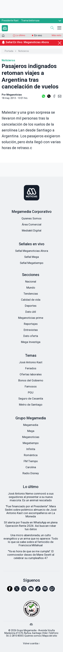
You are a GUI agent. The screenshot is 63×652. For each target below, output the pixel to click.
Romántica (30, 455)
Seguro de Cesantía (30, 398)
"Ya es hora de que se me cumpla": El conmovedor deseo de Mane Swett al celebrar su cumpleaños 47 (30, 555)
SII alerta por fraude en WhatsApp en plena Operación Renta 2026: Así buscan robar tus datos (30, 526)
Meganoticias (30, 437)
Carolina (31, 467)
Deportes (30, 305)
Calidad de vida (30, 299)
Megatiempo (31, 443)
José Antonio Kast (30, 362)
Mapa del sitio (50, 635)
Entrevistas (31, 330)
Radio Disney (31, 473)
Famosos (31, 386)
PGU (30, 392)
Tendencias (31, 293)
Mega (30, 431)
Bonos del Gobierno (30, 380)
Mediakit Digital (31, 230)
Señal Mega (31, 257)
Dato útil (30, 311)
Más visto (56, 35)
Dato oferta (30, 336)
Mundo (30, 287)
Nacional (30, 281)
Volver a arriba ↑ (31, 643)
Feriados (30, 368)
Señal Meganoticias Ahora (31, 250)
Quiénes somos (33, 635)
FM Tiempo (31, 461)
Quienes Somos (31, 218)
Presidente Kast (10, 20)
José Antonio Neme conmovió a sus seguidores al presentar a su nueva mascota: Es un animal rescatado (31, 497)
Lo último (20, 35)
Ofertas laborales (31, 374)
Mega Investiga (30, 342)
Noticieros (23, 51)
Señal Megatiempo (31, 263)
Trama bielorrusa (30, 20)
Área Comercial (31, 224)
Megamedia (30, 425)
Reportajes (31, 323)
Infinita (30, 449)
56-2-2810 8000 (14, 635)
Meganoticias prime (30, 317)
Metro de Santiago (30, 404)
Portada (9, 51)
